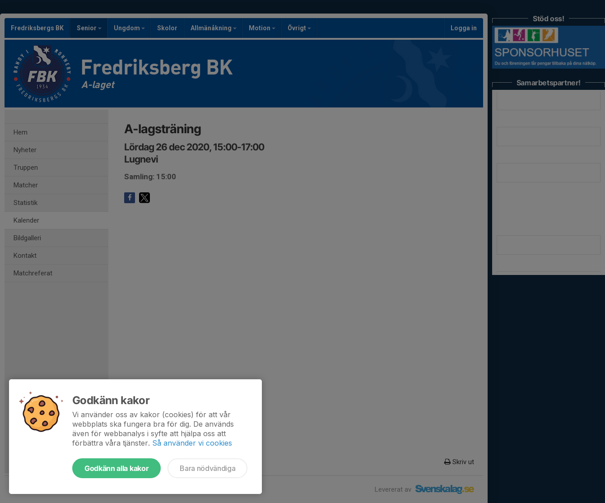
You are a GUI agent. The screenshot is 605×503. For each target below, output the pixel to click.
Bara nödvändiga (207, 468)
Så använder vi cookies (192, 442)
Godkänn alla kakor (116, 468)
